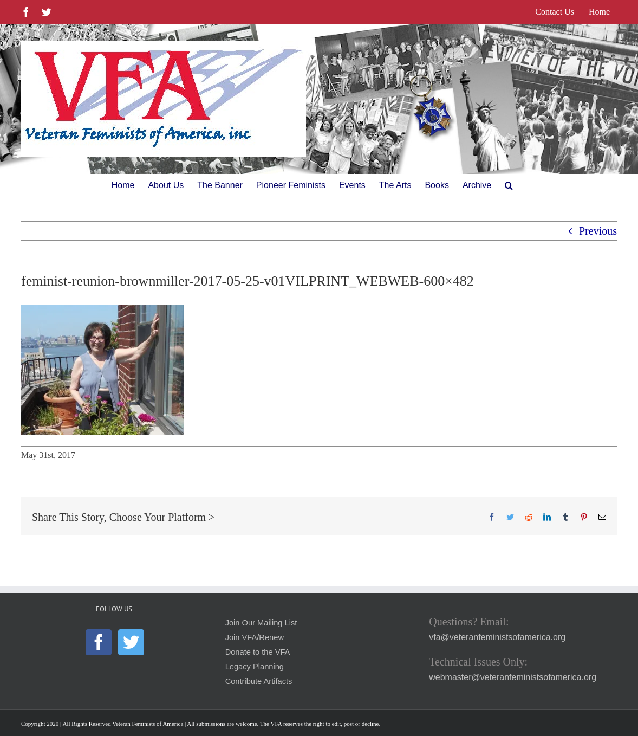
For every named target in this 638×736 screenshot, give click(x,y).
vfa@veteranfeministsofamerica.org (497, 637)
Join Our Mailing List (261, 622)
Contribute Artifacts (258, 681)
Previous (598, 231)
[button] (509, 185)
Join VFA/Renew (254, 637)
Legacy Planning (254, 666)
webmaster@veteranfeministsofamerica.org (512, 677)
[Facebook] (99, 642)
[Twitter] (131, 642)
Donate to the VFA (257, 652)
